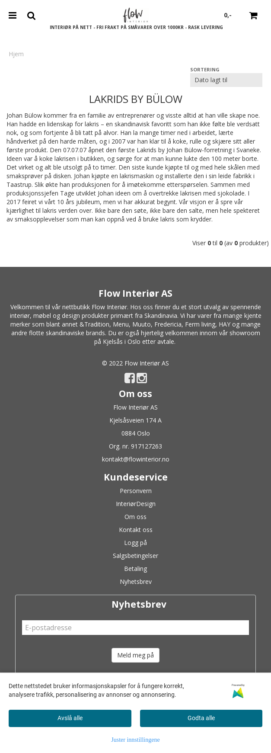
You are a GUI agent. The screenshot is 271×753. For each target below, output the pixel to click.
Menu (121, 324)
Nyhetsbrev (136, 581)
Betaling (135, 568)
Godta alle (201, 718)
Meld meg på (135, 655)
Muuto (141, 324)
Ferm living (200, 324)
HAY (224, 324)
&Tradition (94, 324)
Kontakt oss (136, 529)
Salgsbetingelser (135, 555)
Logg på (135, 542)
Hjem (16, 54)
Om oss (135, 517)
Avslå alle (70, 718)
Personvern (136, 491)
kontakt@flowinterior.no (135, 459)
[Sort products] (226, 80)
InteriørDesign (136, 504)
